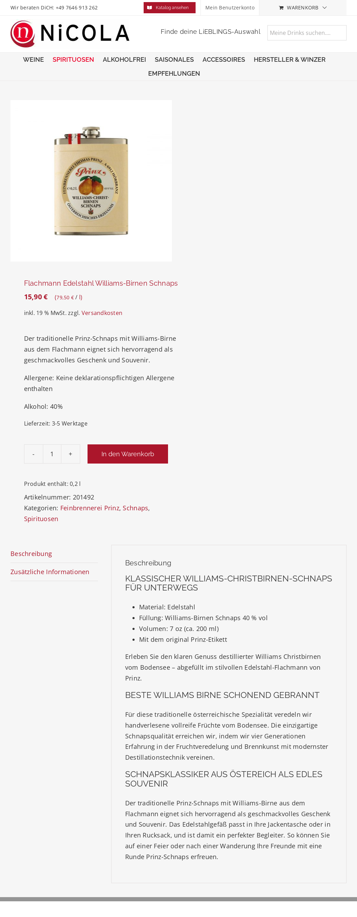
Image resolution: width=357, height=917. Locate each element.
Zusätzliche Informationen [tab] (50, 572)
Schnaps (135, 508)
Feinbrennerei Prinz (89, 508)
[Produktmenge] (52, 454)
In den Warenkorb (127, 454)
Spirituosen (41, 518)
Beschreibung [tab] (31, 553)
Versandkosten (102, 313)
